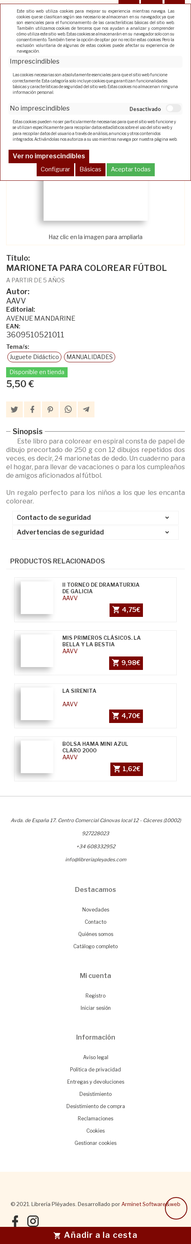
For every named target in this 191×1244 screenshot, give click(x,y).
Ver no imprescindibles (49, 156)
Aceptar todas (131, 169)
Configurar (55, 169)
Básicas (90, 169)
